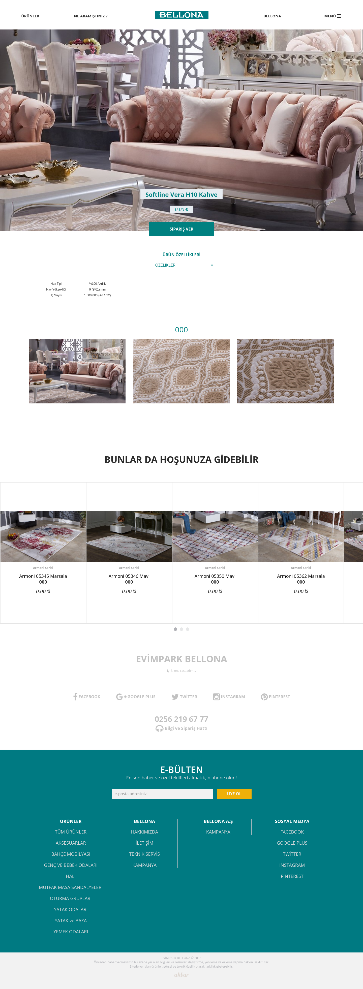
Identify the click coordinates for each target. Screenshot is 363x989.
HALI (71, 876)
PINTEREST (292, 876)
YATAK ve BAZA (71, 920)
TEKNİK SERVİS (144, 854)
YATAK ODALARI (71, 909)
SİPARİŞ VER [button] (181, 229)
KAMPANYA (144, 865)
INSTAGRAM (292, 865)
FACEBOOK (292, 832)
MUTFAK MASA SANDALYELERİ (71, 887)
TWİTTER (292, 854)
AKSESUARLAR (71, 843)
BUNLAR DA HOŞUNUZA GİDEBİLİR (181, 459)
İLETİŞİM (144, 843)
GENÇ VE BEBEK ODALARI (71, 865)
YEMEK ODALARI (70, 932)
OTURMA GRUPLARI (71, 898)
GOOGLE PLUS (292, 843)
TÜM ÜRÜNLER (70, 832)
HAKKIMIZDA (144, 832)
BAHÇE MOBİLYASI (70, 854)
